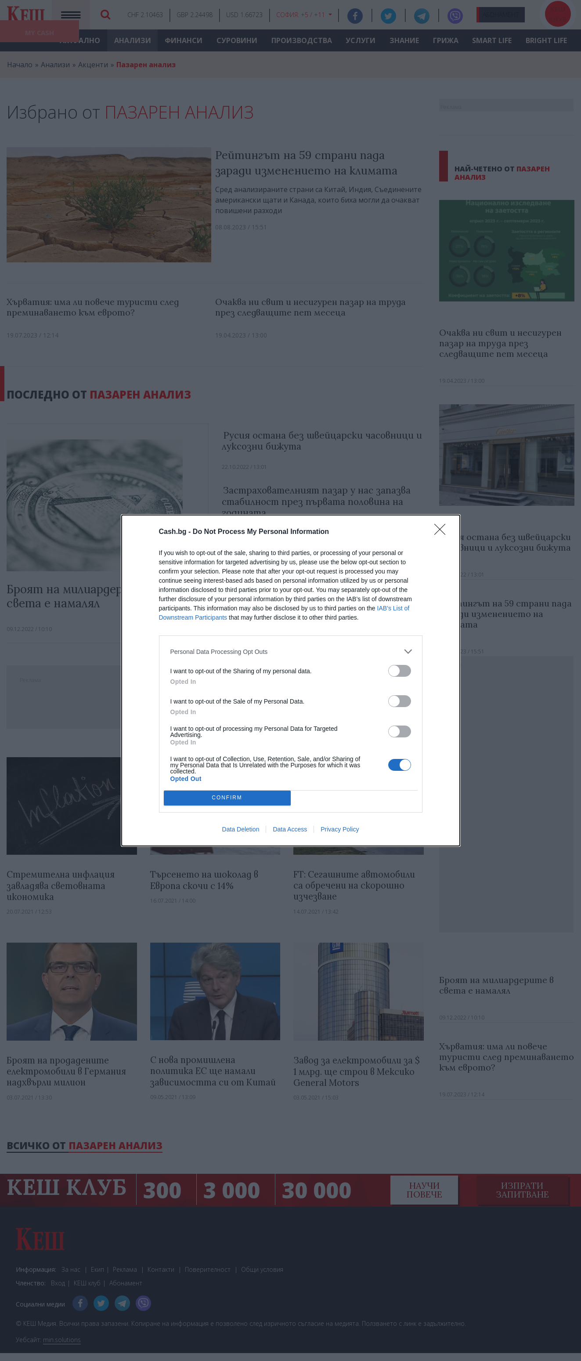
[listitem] (290, 651)
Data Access (290, 829)
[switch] (399, 671)
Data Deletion (241, 829)
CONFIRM (227, 798)
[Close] (442, 532)
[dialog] (291, 680)
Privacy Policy (340, 829)
